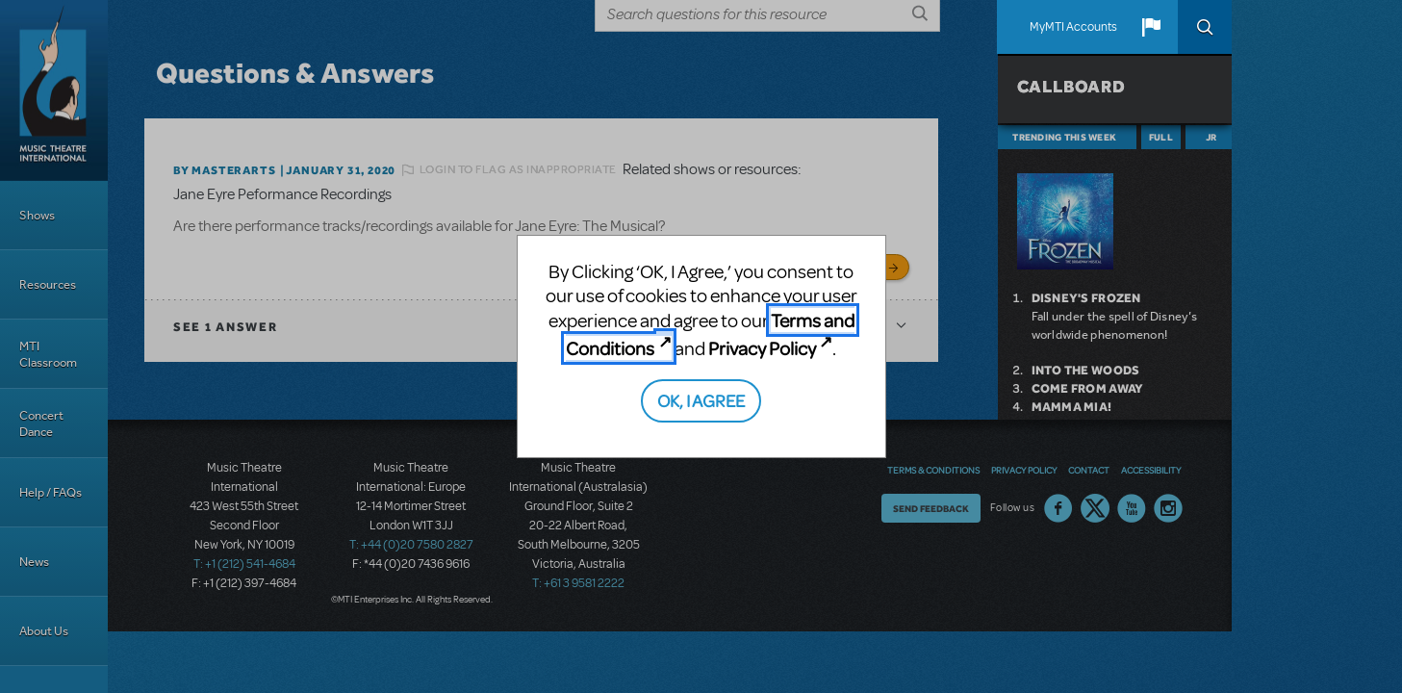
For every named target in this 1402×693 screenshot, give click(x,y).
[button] (1151, 27)
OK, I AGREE (701, 400)
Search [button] (1205, 27)
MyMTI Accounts (1073, 27)
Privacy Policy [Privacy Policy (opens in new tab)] (762, 348)
